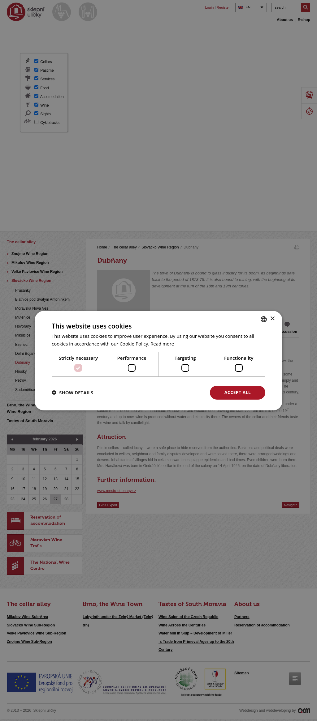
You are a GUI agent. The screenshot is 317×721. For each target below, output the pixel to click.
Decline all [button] (177, 392)
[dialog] (158, 360)
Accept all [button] (237, 392)
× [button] (272, 318)
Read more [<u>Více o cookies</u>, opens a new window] (162, 344)
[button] (72, 392)
